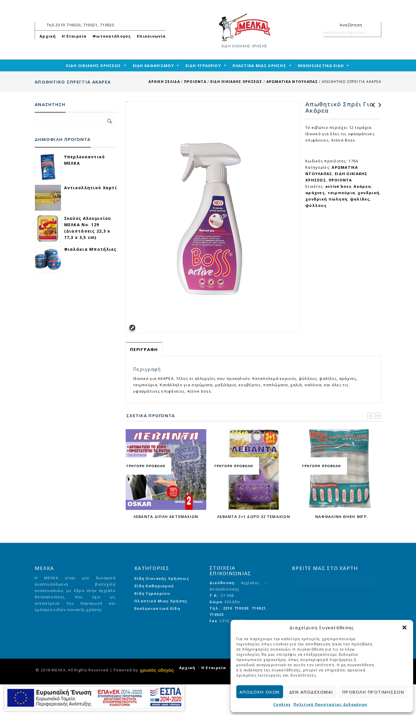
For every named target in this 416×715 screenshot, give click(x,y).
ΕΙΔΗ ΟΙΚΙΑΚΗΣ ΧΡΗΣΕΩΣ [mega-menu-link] (93, 65)
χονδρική (368, 192)
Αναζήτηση (374, 32)
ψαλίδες (360, 199)
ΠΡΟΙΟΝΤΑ (195, 81)
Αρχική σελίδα (164, 81)
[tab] (144, 349)
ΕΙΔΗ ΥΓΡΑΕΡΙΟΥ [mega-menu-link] (203, 65)
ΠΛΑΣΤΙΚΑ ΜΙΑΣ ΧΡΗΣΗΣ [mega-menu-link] (259, 65)
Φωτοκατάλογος (111, 36)
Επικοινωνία (151, 36)
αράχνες (315, 192)
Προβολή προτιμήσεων (373, 692)
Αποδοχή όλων (259, 692)
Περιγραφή (144, 349)
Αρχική (48, 36)
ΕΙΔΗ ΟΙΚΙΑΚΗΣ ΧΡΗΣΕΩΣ (236, 81)
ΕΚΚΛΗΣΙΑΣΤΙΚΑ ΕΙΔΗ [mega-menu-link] (321, 65)
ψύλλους (316, 205)
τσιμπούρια (341, 192)
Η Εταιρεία (74, 36)
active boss (338, 186)
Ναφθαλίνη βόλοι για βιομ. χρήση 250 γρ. (378, 105)
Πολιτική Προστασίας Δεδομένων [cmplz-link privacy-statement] (330, 704)
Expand (132, 328)
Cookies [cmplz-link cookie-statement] (282, 704)
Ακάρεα (362, 186)
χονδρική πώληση (326, 199)
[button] (404, 627)
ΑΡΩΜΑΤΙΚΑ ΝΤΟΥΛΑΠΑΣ (292, 81)
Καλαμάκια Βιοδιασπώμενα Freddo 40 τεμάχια (372, 105)
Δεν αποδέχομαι (311, 692)
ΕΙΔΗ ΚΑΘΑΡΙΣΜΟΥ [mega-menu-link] (153, 65)
